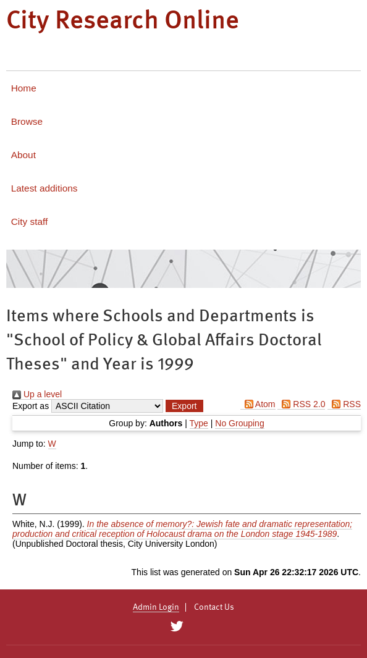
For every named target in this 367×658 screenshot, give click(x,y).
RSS (344, 404)
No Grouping (239, 423)
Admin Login (156, 607)
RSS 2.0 (301, 404)
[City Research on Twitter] (176, 626)
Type (199, 423)
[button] (184, 406)
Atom (258, 404)
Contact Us (214, 607)
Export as (30, 406)
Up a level (37, 394)
